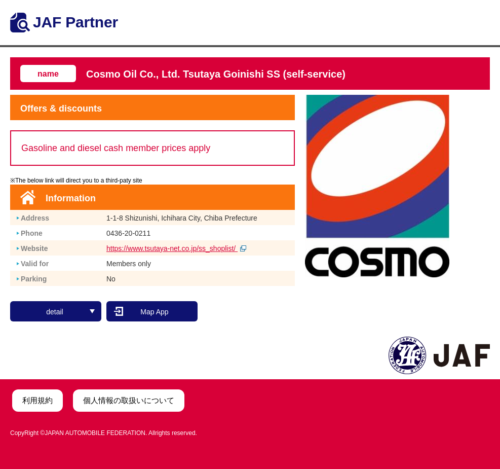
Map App (154, 312)
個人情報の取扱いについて (128, 400)
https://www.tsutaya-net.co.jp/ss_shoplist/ (176, 248)
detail (70, 312)
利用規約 (37, 400)
